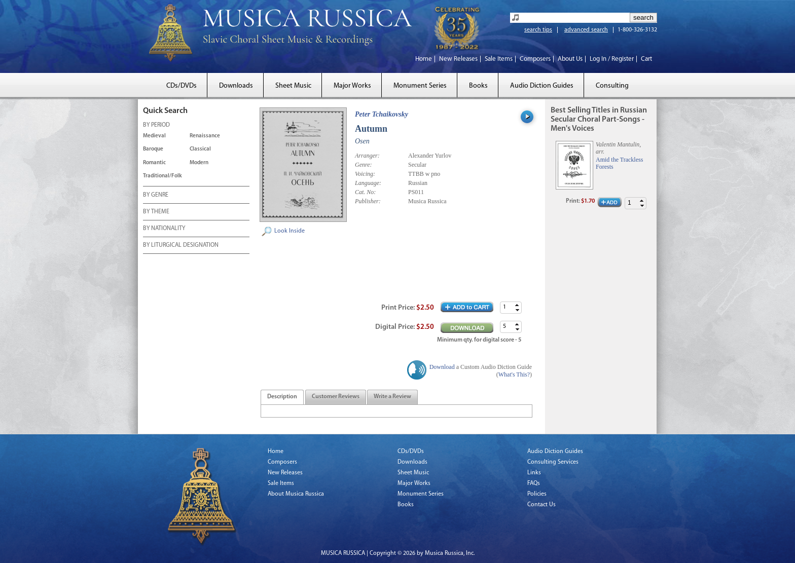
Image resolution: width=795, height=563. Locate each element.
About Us (570, 59)
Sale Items (499, 59)
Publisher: (368, 201)
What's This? (514, 374)
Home (423, 59)
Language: (368, 182)
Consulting (612, 86)
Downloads (236, 86)
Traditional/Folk (162, 176)
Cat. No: (365, 192)
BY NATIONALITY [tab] (164, 229)
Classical (200, 149)
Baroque (153, 149)
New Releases (458, 59)
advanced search (586, 30)
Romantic (154, 163)
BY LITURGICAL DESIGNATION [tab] (181, 246)
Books (478, 86)
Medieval (154, 136)
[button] (517, 305)
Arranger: (367, 155)
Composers (535, 59)
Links (534, 473)
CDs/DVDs (181, 86)
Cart (646, 59)
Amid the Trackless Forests (619, 163)
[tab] (282, 397)
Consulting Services (553, 462)
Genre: (363, 164)
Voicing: (365, 173)
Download (442, 366)
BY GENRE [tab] (155, 196)
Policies (537, 494)
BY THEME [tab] (156, 212)
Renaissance (205, 136)
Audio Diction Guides (541, 86)
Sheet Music (293, 86)
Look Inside (289, 231)
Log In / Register (612, 59)
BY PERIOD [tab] (156, 126)
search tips (538, 30)
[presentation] (282, 397)
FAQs (533, 483)
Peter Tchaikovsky (381, 114)
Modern (199, 163)
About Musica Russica (296, 494)
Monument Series (420, 86)
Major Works (352, 86)
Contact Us (541, 505)
